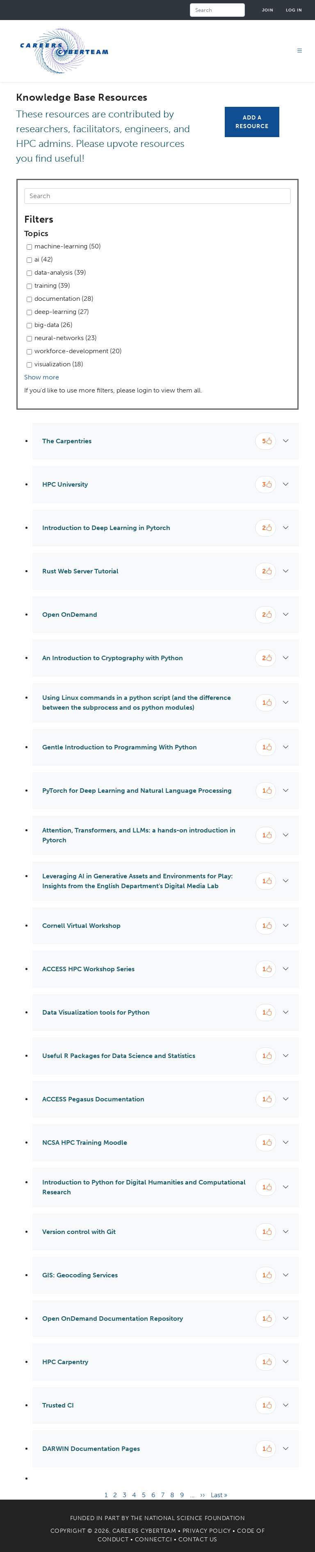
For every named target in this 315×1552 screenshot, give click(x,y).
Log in (294, 10)
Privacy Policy (207, 1530)
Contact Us (197, 1539)
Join (268, 10)
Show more (41, 377)
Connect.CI (153, 1539)
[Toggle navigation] (299, 51)
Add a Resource (252, 122)
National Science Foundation (194, 1518)
